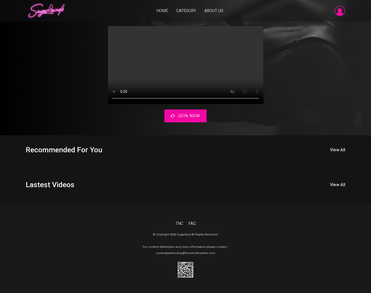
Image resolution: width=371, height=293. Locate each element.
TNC (179, 223)
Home (162, 10)
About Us (213, 10)
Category (186, 10)
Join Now (185, 115)
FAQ (192, 223)
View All (337, 149)
